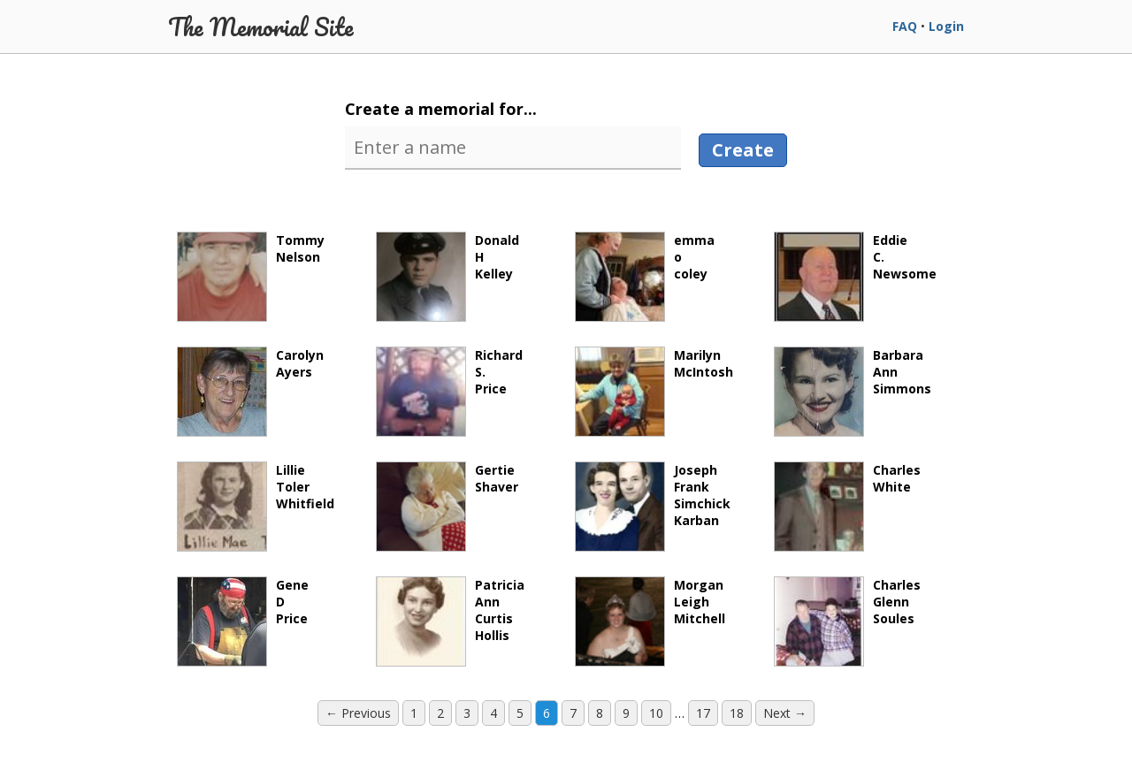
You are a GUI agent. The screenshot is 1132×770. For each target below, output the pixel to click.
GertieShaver (447, 506)
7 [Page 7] (573, 713)
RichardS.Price (449, 392)
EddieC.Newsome (855, 277)
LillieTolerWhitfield (255, 506)
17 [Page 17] (703, 713)
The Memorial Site (261, 26)
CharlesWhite (847, 506)
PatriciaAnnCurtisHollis (450, 621)
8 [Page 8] (599, 713)
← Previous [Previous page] (358, 713)
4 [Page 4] (493, 713)
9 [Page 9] (626, 713)
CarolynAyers (250, 392)
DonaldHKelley (447, 277)
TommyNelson (251, 277)
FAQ (904, 26)
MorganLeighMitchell (650, 621)
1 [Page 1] (413, 713)
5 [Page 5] (520, 713)
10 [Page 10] (656, 713)
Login (946, 26)
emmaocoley (645, 277)
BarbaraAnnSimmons (852, 392)
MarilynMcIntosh (654, 392)
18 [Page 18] (737, 713)
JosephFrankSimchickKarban (652, 506)
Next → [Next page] (785, 713)
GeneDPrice (243, 621)
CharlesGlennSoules (847, 621)
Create (743, 150)
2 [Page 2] (440, 713)
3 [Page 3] (466, 713)
